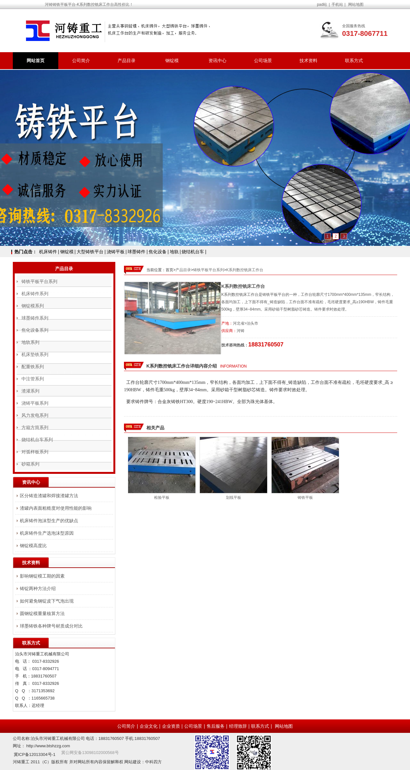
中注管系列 (32, 378)
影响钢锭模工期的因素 (42, 576)
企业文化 (149, 726)
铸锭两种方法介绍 (38, 588)
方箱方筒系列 (34, 427)
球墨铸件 (136, 251)
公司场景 (263, 60)
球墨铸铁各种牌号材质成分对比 (51, 625)
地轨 (174, 251)
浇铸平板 (116, 251)
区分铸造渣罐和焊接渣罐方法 (49, 495)
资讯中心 (217, 60)
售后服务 (216, 726)
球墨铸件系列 (34, 317)
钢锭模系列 (32, 305)
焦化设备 (158, 251)
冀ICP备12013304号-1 (34, 754)
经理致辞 (238, 726)
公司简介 (81, 60)
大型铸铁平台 (90, 251)
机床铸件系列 (34, 293)
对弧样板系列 (34, 451)
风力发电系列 (34, 415)
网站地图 (356, 4)
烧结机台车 (193, 251)
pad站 (322, 4)
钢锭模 (172, 60)
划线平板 (233, 497)
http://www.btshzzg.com (48, 745)
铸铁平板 (305, 497)
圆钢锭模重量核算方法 (42, 613)
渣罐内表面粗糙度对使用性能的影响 (56, 508)
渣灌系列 (30, 390)
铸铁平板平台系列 (208, 270)
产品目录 (126, 60)
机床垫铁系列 (34, 354)
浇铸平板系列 (34, 403)
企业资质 (171, 726)
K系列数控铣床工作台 (244, 270)
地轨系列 (30, 342)
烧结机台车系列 (37, 439)
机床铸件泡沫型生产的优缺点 (49, 520)
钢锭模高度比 (33, 545)
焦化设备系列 (34, 330)
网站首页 (36, 60)
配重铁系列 (32, 366)
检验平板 (161, 497)
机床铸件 (48, 251)
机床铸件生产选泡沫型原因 (47, 533)
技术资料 (308, 60)
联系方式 (354, 60)
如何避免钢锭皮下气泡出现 (47, 601)
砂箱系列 (30, 463)
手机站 (337, 4)
